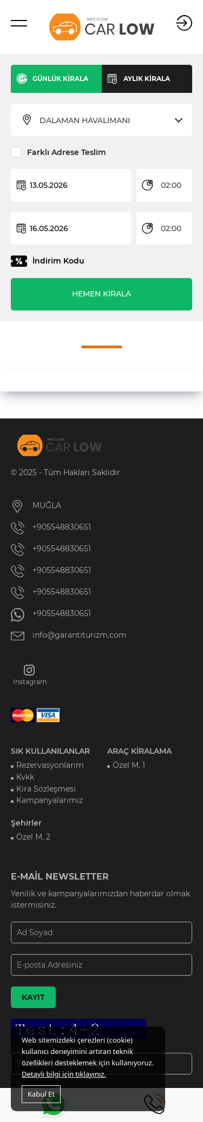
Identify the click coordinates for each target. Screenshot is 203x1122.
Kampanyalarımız (49, 799)
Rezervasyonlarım (50, 765)
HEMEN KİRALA (101, 293)
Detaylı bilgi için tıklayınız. (64, 1074)
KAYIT (33, 995)
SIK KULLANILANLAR (50, 751)
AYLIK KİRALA (146, 79)
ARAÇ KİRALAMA (139, 751)
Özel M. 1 (129, 765)
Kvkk (25, 776)
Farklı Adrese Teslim (66, 152)
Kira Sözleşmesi (46, 787)
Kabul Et (41, 1094)
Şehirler (26, 821)
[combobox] (108, 120)
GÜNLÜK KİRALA (60, 79)
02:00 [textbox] (171, 185)
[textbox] (108, 120)
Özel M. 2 (33, 836)
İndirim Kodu (58, 260)
